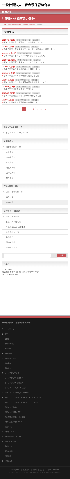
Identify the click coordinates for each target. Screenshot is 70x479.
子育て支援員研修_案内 (13, 412)
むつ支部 (9, 178)
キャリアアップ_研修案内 (14, 378)
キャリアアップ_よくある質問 (15, 388)
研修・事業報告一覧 (23, 40)
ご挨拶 (7, 339)
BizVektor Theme (35, 472)
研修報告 (36, 40)
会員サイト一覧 (12, 216)
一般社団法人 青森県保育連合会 (26, 5)
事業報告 (9, 197)
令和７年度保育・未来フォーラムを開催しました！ (25, 62)
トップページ (9, 329)
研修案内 (8, 363)
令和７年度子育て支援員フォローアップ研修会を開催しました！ (30, 49)
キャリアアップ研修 (12, 373)
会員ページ (9, 427)
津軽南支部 (10, 157)
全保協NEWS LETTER (15, 227)
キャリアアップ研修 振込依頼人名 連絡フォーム (23, 397)
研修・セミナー (10, 358)
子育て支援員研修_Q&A (13, 422)
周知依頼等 (10, 242)
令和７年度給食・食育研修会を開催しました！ (23, 102)
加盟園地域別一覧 (13, 147)
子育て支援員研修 (11, 407)
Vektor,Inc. (48, 472)
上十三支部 (10, 173)
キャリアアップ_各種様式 (14, 383)
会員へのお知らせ (13, 222)
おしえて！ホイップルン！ (17, 132)
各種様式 (9, 237)
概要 (6, 334)
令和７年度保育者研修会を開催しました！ (21, 89)
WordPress (23, 472)
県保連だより (11, 247)
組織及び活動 (9, 344)
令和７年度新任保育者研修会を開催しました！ (23, 69)
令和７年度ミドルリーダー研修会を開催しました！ (25, 56)
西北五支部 (10, 168)
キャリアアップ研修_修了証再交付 (17, 393)
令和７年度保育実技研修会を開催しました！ (22, 76)
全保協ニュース (12, 232)
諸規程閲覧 (9, 354)
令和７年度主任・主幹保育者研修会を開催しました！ (26, 82)
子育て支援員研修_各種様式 (15, 417)
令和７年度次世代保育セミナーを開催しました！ (24, 42)
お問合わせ (9, 461)
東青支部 (9, 152)
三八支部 (9, 162)
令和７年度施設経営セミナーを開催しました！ (23, 96)
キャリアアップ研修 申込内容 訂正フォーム (21, 402)
